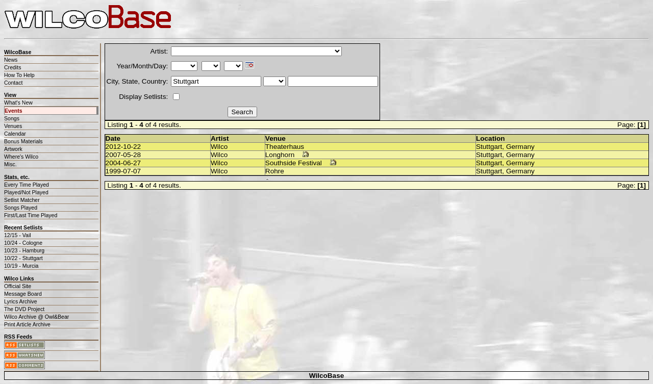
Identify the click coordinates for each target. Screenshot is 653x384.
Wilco (219, 146)
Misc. (10, 164)
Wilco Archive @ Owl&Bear (36, 317)
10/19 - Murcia (21, 266)
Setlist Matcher (22, 200)
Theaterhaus (284, 146)
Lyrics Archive (20, 301)
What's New (18, 102)
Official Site (17, 286)
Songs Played (20, 207)
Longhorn (279, 155)
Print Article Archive (27, 324)
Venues (13, 126)
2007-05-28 (123, 155)
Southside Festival (293, 163)
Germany (520, 146)
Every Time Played (26, 185)
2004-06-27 (123, 163)
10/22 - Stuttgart (23, 258)
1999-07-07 (123, 171)
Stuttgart (489, 146)
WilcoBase (326, 375)
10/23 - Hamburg (24, 250)
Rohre (274, 171)
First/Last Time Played (30, 215)
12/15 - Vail (17, 235)
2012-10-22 (123, 146)
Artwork (13, 149)
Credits (12, 67)
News (10, 60)
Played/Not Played (26, 192)
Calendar (15, 134)
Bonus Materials (23, 141)
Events (13, 111)
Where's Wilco (21, 156)
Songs (11, 118)
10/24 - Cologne (23, 243)
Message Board (23, 294)
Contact (13, 83)
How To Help (19, 75)
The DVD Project (24, 309)
